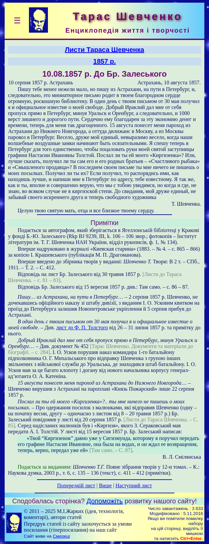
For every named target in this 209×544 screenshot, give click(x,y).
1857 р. (104, 61)
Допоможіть (105, 501)
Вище (105, 485)
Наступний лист (133, 485)
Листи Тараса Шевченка (104, 49)
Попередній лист (76, 485)
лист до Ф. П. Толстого (82, 327)
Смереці (61, 536)
